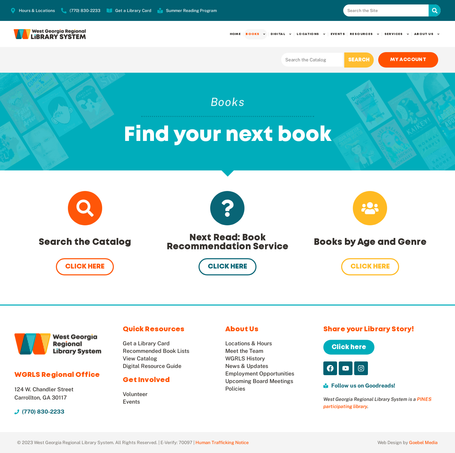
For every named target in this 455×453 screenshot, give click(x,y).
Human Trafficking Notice (222, 442)
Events (338, 34)
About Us (427, 34)
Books (256, 34)
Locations (311, 34)
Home (235, 34)
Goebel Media (423, 442)
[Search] (435, 10)
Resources (365, 34)
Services (396, 34)
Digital (281, 34)
